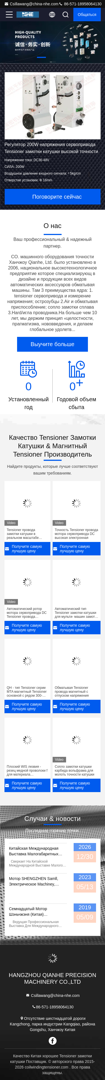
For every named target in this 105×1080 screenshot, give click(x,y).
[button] (41, 57)
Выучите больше (52, 344)
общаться (87, 14)
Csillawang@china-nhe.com (31, 4)
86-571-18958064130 (80, 4)
